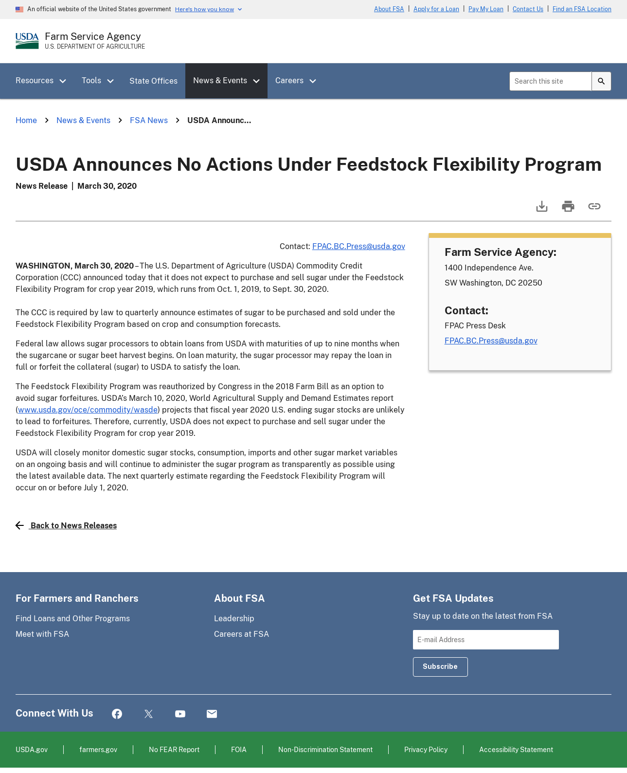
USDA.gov (32, 749)
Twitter (149, 714)
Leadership (234, 618)
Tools (91, 80)
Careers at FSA (241, 634)
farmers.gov (98, 749)
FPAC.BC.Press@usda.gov (358, 246)
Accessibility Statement (516, 749)
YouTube (180, 714)
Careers (289, 80)
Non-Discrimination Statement (325, 749)
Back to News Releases (66, 525)
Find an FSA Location (582, 9)
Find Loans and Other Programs (73, 618)
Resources (35, 80)
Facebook (117, 714)
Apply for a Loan (436, 9)
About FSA (389, 9)
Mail (212, 714)
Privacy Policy (426, 749)
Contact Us (528, 9)
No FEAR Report (174, 749)
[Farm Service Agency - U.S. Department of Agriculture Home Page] (95, 41)
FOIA (239, 749)
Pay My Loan (485, 9)
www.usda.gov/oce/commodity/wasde (88, 409)
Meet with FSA (42, 634)
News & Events (220, 80)
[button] (66, 81)
